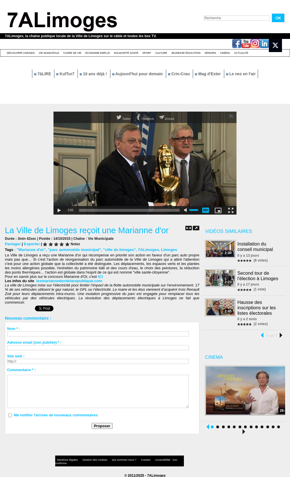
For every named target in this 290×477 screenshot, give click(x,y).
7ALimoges (142, 249)
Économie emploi (97, 53)
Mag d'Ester (208, 74)
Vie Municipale (49, 53)
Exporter (30, 244)
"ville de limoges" (114, 249)
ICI (99, 276)
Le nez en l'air (241, 74)
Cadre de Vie (72, 53)
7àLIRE (43, 74)
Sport (146, 53)
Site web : (16, 356)
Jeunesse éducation (185, 53)
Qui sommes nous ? (114, 458)
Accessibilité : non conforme (156, 458)
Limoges (162, 249)
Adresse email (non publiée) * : (34, 342)
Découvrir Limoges (21, 53)
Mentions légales (66, 458)
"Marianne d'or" (30, 249)
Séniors (210, 53)
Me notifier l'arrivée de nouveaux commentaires (56, 415)
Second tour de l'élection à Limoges (258, 275)
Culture (161, 53)
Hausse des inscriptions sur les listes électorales (257, 306)
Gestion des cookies (89, 458)
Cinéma (225, 53)
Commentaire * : (21, 369)
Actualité (241, 53)
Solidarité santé (126, 53)
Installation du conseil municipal (255, 246)
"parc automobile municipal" (71, 249)
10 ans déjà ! (94, 74)
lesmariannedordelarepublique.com (67, 280)
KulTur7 (66, 74)
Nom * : (13, 328)
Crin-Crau (179, 74)
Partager (12, 244)
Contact (133, 458)
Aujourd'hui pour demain (138, 74)
